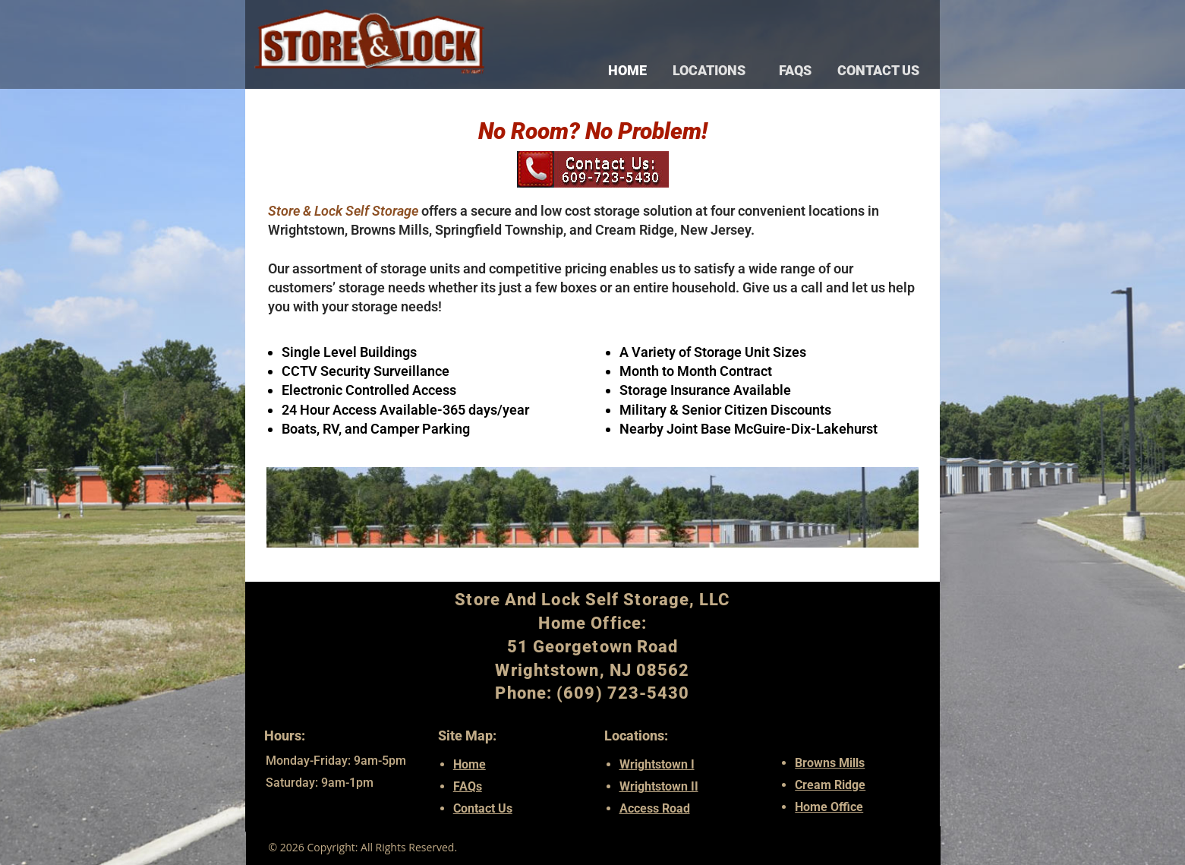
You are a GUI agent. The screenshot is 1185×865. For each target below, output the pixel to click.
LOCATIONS (713, 70)
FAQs (795, 70)
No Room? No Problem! (593, 135)
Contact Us (878, 70)
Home (627, 70)
